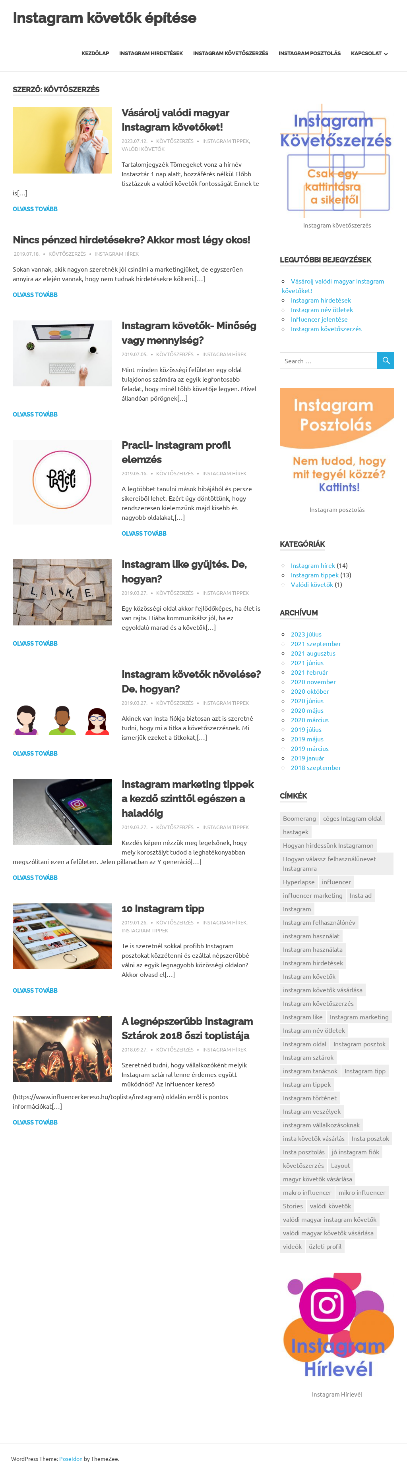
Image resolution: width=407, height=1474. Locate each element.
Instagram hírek (117, 267)
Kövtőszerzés (175, 140)
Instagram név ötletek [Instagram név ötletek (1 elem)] (314, 1030)
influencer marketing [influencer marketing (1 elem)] (313, 895)
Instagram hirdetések (151, 53)
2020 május (307, 710)
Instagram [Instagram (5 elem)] (297, 909)
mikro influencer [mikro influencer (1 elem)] (362, 1192)
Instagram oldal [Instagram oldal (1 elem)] (304, 1044)
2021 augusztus (313, 653)
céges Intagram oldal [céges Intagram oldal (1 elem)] (352, 818)
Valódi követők (143, 148)
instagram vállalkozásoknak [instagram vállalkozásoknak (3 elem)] (321, 1125)
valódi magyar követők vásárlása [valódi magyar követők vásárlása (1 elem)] (328, 1233)
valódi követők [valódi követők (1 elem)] (330, 1206)
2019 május (307, 739)
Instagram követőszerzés (326, 328)
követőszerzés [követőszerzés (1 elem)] (303, 1165)
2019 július (306, 729)
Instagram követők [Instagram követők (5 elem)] (309, 976)
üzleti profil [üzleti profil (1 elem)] (325, 1246)
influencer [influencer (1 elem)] (336, 882)
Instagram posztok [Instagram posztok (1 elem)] (359, 1044)
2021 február (309, 672)
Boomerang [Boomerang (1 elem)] (299, 818)
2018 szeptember (316, 767)
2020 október (310, 691)
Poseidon (71, 1458)
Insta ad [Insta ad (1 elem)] (361, 895)
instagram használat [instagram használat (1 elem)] (311, 936)
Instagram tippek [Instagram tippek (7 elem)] (307, 1084)
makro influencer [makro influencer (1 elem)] (307, 1192)
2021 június (307, 662)
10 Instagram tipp (164, 922)
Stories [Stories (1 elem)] (293, 1206)
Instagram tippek (225, 140)
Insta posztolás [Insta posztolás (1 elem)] (304, 1152)
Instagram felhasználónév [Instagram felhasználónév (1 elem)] (319, 922)
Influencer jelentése (319, 319)
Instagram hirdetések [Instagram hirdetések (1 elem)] (313, 963)
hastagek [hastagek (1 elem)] (295, 831)
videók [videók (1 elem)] (292, 1246)
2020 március (310, 719)
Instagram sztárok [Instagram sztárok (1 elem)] (308, 1057)
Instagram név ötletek (322, 309)
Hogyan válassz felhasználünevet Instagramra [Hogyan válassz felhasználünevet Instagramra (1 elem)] (329, 863)
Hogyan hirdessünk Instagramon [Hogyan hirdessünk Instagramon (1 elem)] (328, 845)
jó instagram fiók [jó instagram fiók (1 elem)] (355, 1152)
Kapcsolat (366, 53)
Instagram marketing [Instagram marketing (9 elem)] (359, 1017)
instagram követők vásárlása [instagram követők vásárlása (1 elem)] (322, 990)
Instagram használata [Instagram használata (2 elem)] (313, 949)
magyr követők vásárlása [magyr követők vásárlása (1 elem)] (317, 1179)
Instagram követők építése (109, 18)
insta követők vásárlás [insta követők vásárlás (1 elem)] (314, 1138)
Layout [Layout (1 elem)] (340, 1165)
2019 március (310, 748)
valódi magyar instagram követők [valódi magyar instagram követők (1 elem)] (329, 1219)
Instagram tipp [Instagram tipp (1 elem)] (365, 1071)
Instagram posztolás (310, 53)
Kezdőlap (95, 53)
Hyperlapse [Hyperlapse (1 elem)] (299, 882)
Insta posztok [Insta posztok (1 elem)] (370, 1138)
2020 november (313, 681)
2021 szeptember (316, 643)
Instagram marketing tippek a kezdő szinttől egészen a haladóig (190, 812)
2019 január (307, 758)
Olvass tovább (35, 209)
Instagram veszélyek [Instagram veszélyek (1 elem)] (312, 1111)
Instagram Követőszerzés (230, 53)
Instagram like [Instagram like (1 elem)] (303, 1017)
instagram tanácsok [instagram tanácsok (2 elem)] (310, 1071)
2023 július (306, 634)
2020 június (307, 700)
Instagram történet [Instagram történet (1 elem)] (310, 1098)
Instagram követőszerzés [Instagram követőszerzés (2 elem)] (318, 1003)
